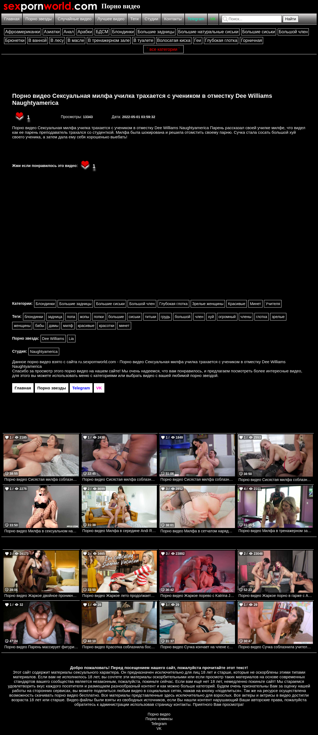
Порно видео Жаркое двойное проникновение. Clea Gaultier (41, 595)
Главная (11, 18)
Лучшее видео (110, 18)
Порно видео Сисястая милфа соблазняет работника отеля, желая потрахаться (41, 479)
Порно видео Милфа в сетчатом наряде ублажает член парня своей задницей (197, 531)
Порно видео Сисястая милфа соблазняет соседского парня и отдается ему (276, 479)
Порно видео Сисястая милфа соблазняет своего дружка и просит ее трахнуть (119, 479)
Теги (134, 18)
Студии (151, 18)
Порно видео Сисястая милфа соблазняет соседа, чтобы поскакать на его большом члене (197, 479)
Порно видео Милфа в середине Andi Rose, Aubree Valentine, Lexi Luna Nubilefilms (119, 531)
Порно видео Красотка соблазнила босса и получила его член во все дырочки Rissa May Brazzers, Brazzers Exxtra (119, 647)
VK (213, 18)
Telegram (196, 18)
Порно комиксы (159, 719)
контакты (182, 704)
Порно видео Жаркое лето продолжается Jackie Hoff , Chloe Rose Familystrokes (119, 595)
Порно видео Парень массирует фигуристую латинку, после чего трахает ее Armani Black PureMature (41, 647)
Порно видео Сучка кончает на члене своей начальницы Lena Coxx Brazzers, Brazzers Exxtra (197, 647)
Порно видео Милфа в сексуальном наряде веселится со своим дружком (41, 531)
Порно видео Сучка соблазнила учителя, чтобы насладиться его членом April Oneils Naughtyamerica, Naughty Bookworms (276, 647)
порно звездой (203, 375)
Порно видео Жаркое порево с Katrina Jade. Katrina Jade (197, 595)
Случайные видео (74, 18)
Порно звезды (38, 18)
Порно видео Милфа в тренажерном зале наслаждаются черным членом (276, 531)
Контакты (173, 18)
